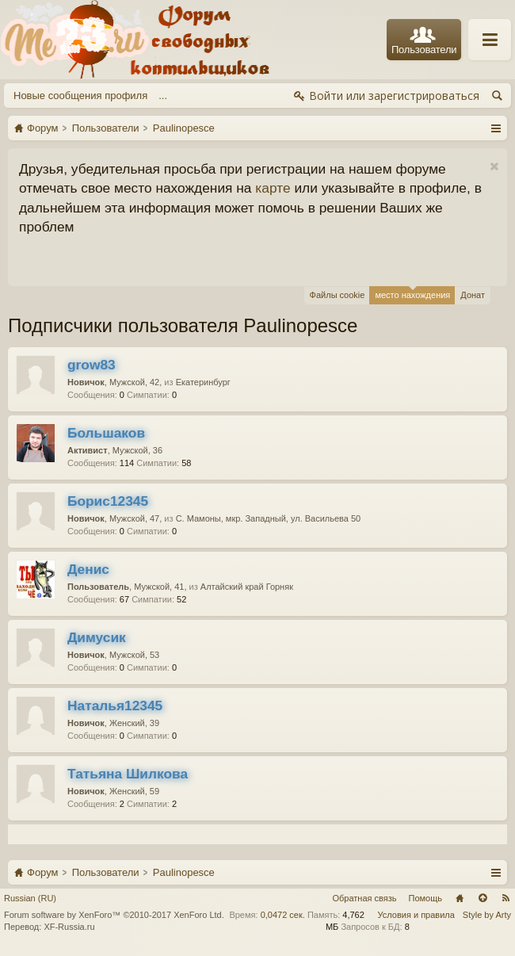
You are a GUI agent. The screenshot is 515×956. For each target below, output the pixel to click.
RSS (505, 898)
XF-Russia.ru (69, 926)
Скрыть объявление (494, 167)
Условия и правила (416, 915)
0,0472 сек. (283, 915)
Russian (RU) (30, 898)
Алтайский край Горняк (246, 586)
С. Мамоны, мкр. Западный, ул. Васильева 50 (268, 518)
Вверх (482, 898)
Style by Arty (487, 915)
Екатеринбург (203, 382)
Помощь (426, 898)
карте (272, 188)
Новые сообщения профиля (80, 95)
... (162, 95)
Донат (472, 295)
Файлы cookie (337, 295)
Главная (459, 898)
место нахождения (412, 293)
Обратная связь (364, 898)
